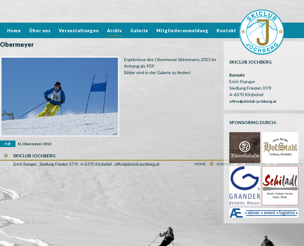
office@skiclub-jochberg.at (252, 101)
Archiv (114, 30)
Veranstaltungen (79, 30)
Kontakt (226, 30)
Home (14, 30)
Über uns (40, 30)
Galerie (139, 30)
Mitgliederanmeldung (182, 30)
